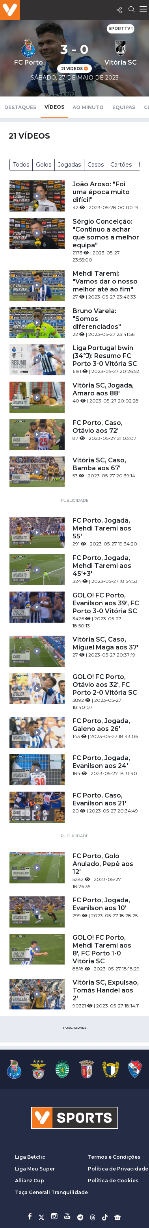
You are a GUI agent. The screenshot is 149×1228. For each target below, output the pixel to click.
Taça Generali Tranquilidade (51, 1192)
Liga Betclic (30, 1157)
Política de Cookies (113, 1180)
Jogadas (69, 164)
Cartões (121, 164)
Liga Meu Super (35, 1169)
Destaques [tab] (20, 107)
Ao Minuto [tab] (88, 107)
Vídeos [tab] (54, 107)
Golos (43, 164)
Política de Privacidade (118, 1169)
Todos (21, 164)
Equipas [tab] (123, 107)
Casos (96, 164)
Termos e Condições (114, 1157)
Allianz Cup (29, 1180)
